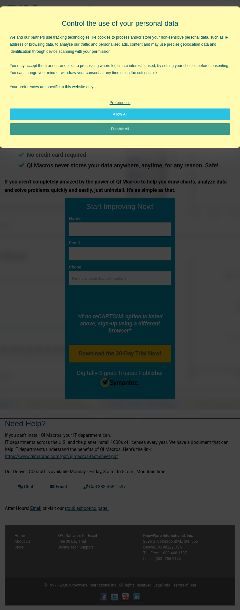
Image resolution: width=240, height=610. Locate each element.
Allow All (120, 114)
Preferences (120, 102)
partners (38, 37)
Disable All (120, 129)
